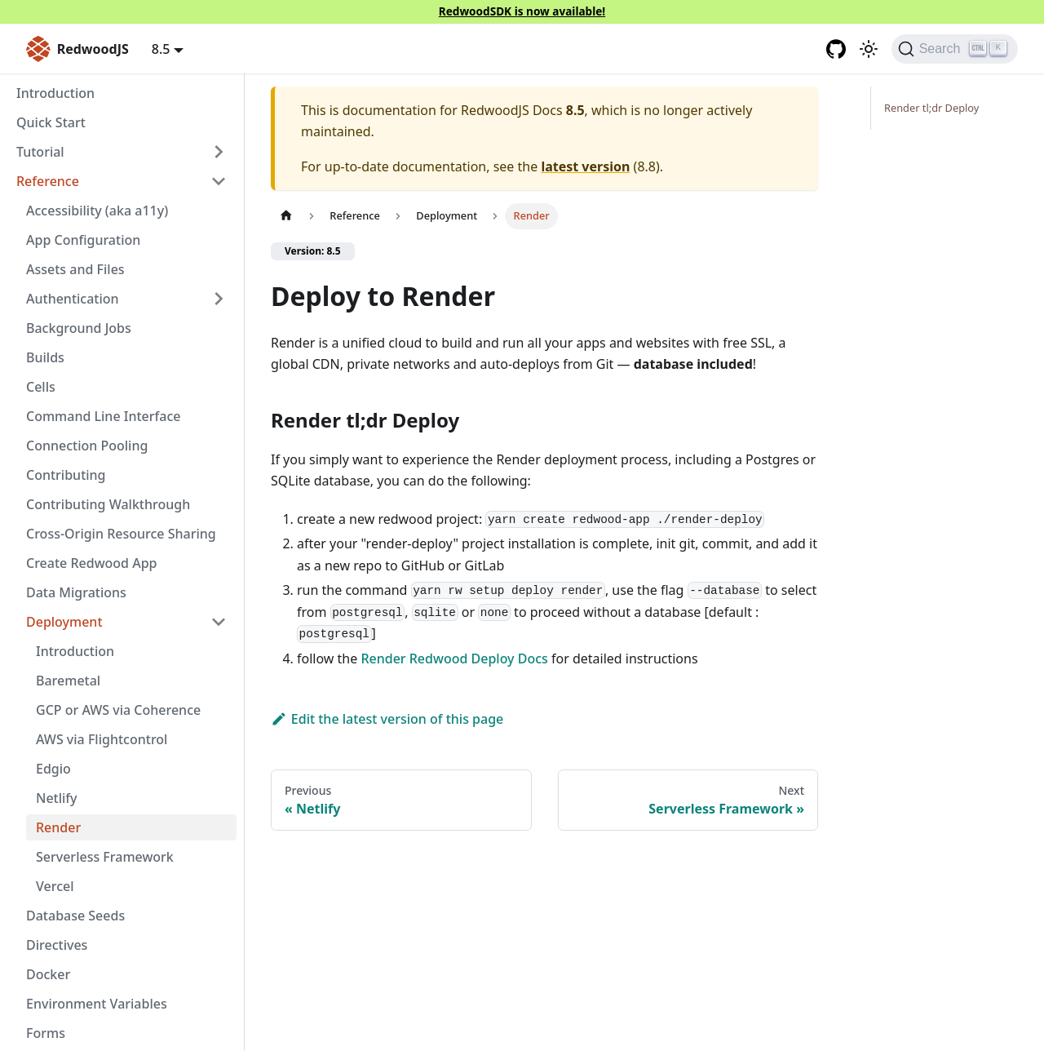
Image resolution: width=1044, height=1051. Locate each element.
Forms (45, 1033)
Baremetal (68, 681)
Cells (40, 387)
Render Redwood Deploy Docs (454, 658)
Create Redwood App (91, 563)
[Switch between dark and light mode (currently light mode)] (869, 49)
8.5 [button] (161, 49)
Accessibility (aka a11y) (97, 211)
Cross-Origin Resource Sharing (121, 534)
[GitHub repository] (836, 49)
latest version (585, 166)
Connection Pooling (87, 446)
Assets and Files (75, 269)
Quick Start (51, 122)
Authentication (72, 299)
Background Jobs (78, 328)
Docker (48, 974)
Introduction (55, 93)
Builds (45, 357)
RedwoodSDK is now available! (522, 11)
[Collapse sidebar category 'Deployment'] (219, 622)
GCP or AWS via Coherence (118, 710)
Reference (47, 181)
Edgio (53, 769)
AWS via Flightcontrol (101, 739)
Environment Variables (96, 1004)
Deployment (64, 622)
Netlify (56, 798)
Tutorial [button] (40, 152)
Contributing (66, 475)
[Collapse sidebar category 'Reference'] (219, 181)
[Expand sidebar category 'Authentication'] (219, 299)
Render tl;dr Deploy (931, 107)
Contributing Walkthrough (108, 504)
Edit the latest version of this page (387, 719)
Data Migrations (76, 592)
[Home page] (286, 215)
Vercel (55, 886)
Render (58, 827)
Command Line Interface (103, 416)
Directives (56, 945)
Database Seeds (75, 916)
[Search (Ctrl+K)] (954, 49)
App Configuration (83, 240)
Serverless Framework (105, 857)
